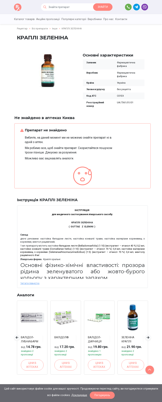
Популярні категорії (73, 19)
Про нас (108, 19)
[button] (17, 338)
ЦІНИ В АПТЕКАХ (32, 365)
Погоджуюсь (102, 395)
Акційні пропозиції (48, 19)
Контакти (121, 19)
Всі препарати (40, 28)
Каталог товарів (24, 19)
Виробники (95, 19)
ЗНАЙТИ (103, 6)
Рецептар (22, 28)
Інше (54, 28)
